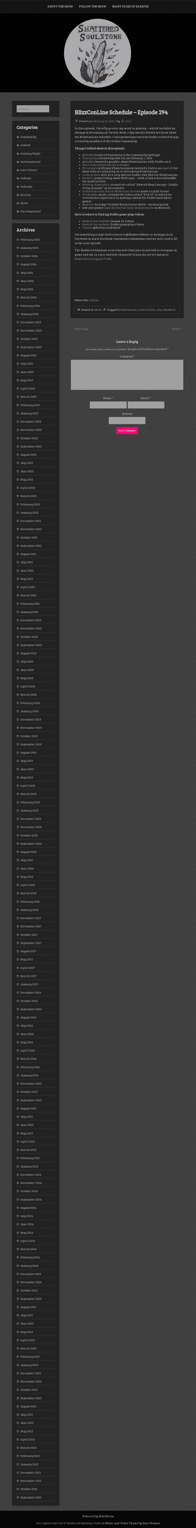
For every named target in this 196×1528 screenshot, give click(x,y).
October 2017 (29, 935)
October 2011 (28, 1489)
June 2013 (26, 1323)
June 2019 (27, 769)
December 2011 (30, 1472)
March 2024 (28, 297)
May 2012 (26, 1431)
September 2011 (30, 1497)
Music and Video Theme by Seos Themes (132, 1523)
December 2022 (30, 421)
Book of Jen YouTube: (96, 221)
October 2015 (29, 1092)
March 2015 (28, 1150)
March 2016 (28, 1059)
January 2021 (29, 612)
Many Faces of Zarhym (130, 6)
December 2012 (30, 1373)
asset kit (167, 168)
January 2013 (29, 1365)
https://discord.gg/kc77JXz (93, 259)
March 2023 (28, 397)
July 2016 (26, 1025)
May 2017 (26, 959)
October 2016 (29, 1001)
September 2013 (31, 1299)
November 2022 (31, 430)
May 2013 (26, 1332)
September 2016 (31, 1009)
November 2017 (31, 926)
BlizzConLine (127, 309)
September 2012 (31, 1398)
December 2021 (30, 521)
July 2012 (26, 1414)
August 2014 (28, 1208)
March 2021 (28, 595)
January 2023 (29, 413)
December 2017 (30, 918)
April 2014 (27, 1241)
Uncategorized (30, 211)
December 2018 (30, 819)
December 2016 (30, 992)
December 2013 (30, 1274)
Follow (94, 300)
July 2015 (26, 1117)
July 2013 (26, 1315)
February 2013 (30, 1356)
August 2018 (28, 852)
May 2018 (26, 877)
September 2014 (31, 1199)
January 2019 (29, 810)
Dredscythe (90, 194)
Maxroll (88, 204)
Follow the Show (92, 6)
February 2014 (30, 1257)
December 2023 (30, 322)
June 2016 (27, 1034)
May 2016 (26, 1042)
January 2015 (29, 1166)
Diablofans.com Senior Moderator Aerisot (111, 191)
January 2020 (29, 711)
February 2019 (30, 802)
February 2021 (30, 604)
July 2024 (26, 273)
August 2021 (28, 554)
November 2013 (31, 1282)
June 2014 (27, 1224)
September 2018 (31, 844)
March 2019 (28, 794)
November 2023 (31, 330)
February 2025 (30, 239)
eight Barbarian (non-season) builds (129, 208)
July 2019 (26, 761)
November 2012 (31, 1381)
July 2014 (26, 1216)
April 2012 (27, 1439)
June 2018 (26, 868)
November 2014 (31, 1183)
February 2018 (30, 901)
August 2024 (28, 264)
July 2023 (26, 363)
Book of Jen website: (96, 224)
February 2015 (30, 1158)
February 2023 (30, 405)
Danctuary (89, 158)
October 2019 (29, 736)
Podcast (25, 178)
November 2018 (31, 827)
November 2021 (31, 529)
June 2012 (26, 1423)
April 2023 (27, 388)
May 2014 (26, 1232)
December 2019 (30, 719)
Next (176, 329)
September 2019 (31, 744)
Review (25, 195)
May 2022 (26, 479)
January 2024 (29, 314)
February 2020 (30, 703)
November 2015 (31, 1083)
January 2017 (29, 984)
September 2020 (31, 645)
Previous (81, 329)
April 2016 (27, 1050)
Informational (30, 162)
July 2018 (26, 860)
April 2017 (27, 968)
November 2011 (30, 1481)
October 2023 (29, 339)
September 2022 (31, 446)
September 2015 (31, 1100)
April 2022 (27, 488)
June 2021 (26, 570)
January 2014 (29, 1266)
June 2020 (27, 670)
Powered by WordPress (98, 1516)
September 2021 (31, 546)
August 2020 (28, 653)
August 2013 (28, 1307)
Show (98, 309)
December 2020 (30, 620)
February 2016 (30, 1067)
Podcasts (26, 186)
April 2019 (27, 786)
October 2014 (29, 1191)
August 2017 (28, 951)
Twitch (87, 227)
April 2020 (27, 686)
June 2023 (27, 372)
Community (28, 137)
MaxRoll (169, 309)
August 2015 (28, 1108)
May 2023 (26, 380)
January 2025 (29, 248)
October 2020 (29, 637)
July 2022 (26, 463)
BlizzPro (88, 178)
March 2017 (28, 976)
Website (127, 414)
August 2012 (28, 1406)
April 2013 (27, 1340)
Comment (127, 356)
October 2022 (29, 438)
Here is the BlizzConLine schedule (105, 165)
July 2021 (26, 562)
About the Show (60, 6)
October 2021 (29, 537)
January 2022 (29, 512)
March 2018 (28, 893)
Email (146, 398)
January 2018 (29, 910)
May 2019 (26, 777)
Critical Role (91, 175)
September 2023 (31, 347)
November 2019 (31, 728)
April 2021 (27, 587)
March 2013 (28, 1348)
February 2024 (30, 306)
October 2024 (29, 256)
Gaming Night (30, 153)
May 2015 (26, 1133)
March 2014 (28, 1249)
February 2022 (30, 504)
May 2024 (26, 289)
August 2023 (28, 355)
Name (108, 398)
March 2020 (28, 694)
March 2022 (28, 496)
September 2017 (31, 943)
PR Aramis (89, 168)
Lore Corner (28, 170)
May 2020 (26, 678)
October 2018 (29, 835)
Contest (25, 145)
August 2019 (28, 752)
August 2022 (28, 455)
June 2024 (27, 281)
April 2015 (27, 1141)
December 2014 (30, 1175)
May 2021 (26, 579)
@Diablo (88, 155)
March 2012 (28, 1448)
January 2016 (29, 1075)
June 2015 (26, 1125)
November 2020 (31, 628)
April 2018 (27, 885)
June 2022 (27, 471)
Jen (127, 121)
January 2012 (29, 1464)
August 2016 (28, 1017)
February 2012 (30, 1456)
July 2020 (26, 661)
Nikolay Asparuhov (95, 184)
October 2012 (29, 1390)
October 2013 (29, 1290)
